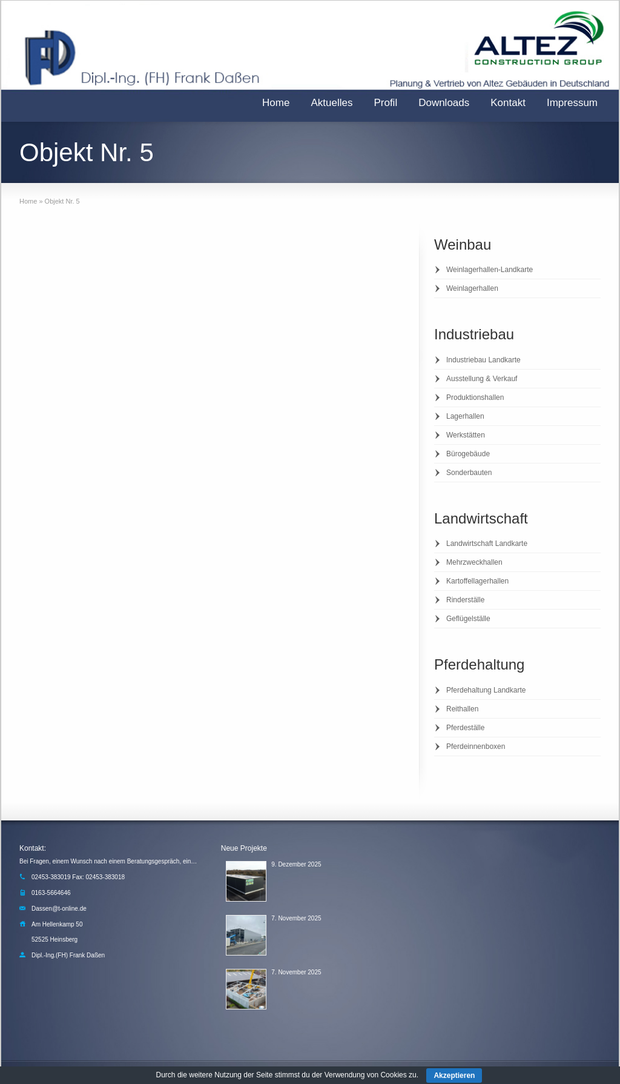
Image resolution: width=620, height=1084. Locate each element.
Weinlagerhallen (472, 288)
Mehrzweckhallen (474, 562)
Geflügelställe (468, 618)
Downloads (443, 102)
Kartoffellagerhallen (477, 581)
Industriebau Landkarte (483, 360)
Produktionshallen (475, 397)
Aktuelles (331, 102)
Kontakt (508, 102)
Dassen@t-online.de (59, 908)
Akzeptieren (454, 1075)
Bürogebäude (468, 454)
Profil (385, 102)
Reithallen (462, 709)
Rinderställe (465, 600)
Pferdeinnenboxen (475, 746)
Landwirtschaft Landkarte (486, 543)
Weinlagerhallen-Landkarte (489, 269)
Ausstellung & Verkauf (481, 378)
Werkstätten (465, 435)
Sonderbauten (469, 472)
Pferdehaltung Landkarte (486, 690)
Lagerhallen (465, 416)
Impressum (572, 102)
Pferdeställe (465, 727)
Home (275, 102)
